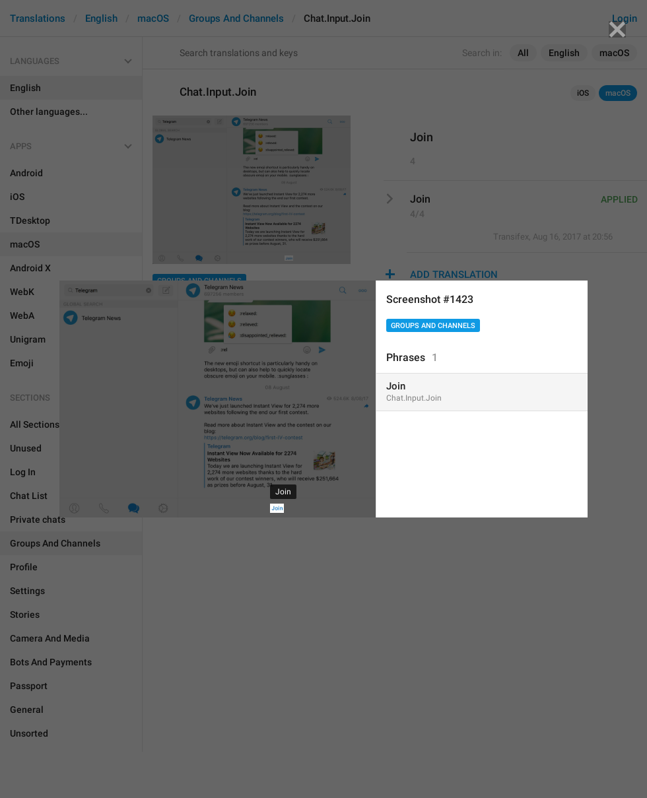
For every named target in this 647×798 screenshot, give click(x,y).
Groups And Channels (433, 325)
